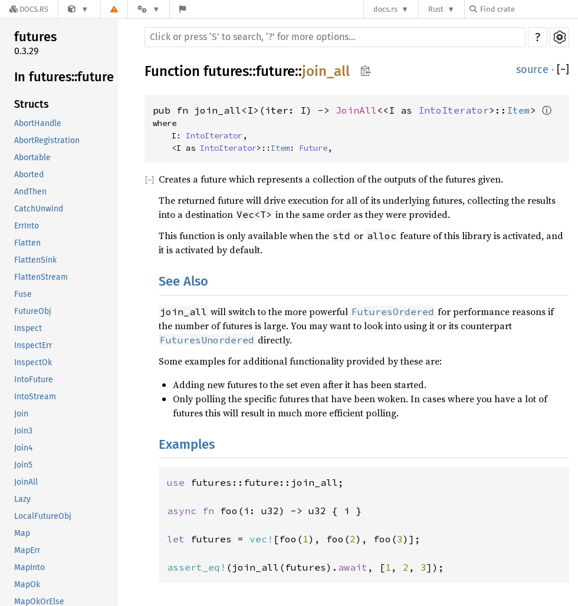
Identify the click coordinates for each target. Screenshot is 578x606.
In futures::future (64, 77)
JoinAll (26, 482)
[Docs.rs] (29, 9)
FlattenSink (35, 260)
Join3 (23, 431)
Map (22, 533)
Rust (436, 9)
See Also (183, 281)
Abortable (32, 158)
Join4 (23, 448)
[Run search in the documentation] (335, 37)
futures (35, 37)
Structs (31, 104)
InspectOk (33, 362)
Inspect (28, 328)
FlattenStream (41, 277)
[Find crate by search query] (528, 9)
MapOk (27, 584)
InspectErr (33, 345)
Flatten (27, 243)
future (275, 71)
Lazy (22, 499)
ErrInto (26, 226)
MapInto (29, 567)
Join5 (23, 465)
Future (313, 148)
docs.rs (385, 9)
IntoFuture (33, 380)
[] (563, 70)
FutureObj (32, 311)
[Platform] (148, 9)
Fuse (23, 294)
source (532, 69)
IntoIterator (453, 110)
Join (21, 414)
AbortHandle (37, 123)
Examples (187, 444)
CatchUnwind (38, 209)
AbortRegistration (47, 140)
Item (518, 110)
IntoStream (35, 397)
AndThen (30, 192)
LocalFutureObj (42, 516)
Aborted (29, 175)
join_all (326, 71)
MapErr (27, 550)
